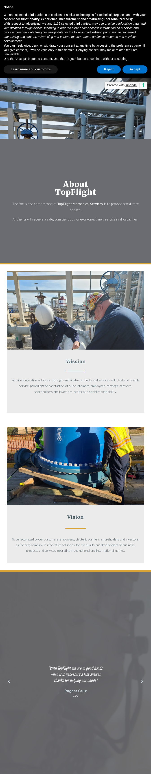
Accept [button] (135, 69)
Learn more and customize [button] (30, 69)
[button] (9, 681)
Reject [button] (109, 69)
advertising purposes (101, 32)
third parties (82, 23)
